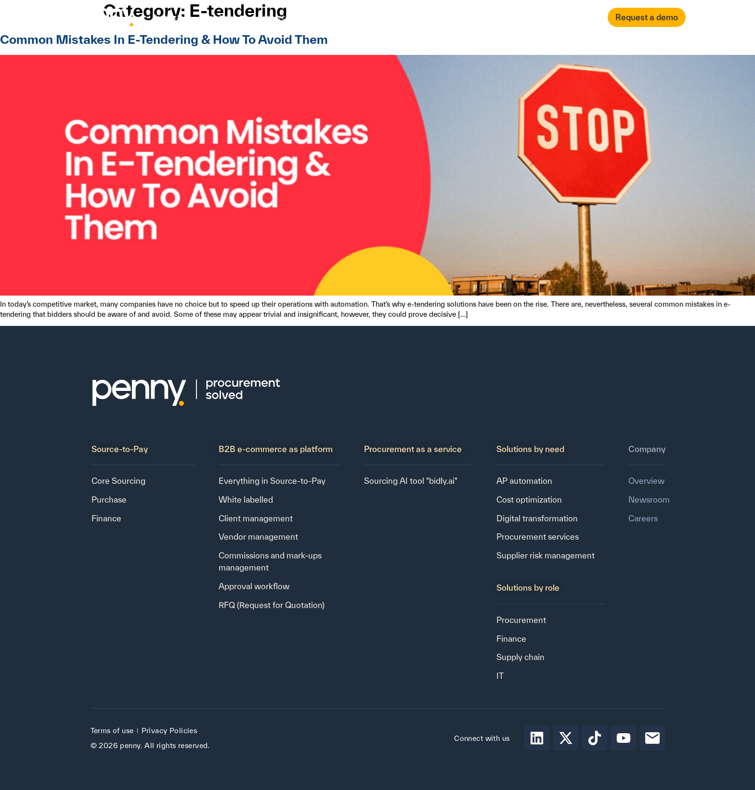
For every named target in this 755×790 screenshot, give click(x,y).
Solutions (224, 17)
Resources (279, 17)
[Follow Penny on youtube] (623, 738)
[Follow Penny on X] (565, 738)
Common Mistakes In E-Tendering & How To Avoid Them (164, 39)
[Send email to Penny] (652, 738)
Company (334, 17)
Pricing (380, 17)
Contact (416, 17)
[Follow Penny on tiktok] (594, 738)
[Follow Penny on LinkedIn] (536, 738)
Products (172, 17)
